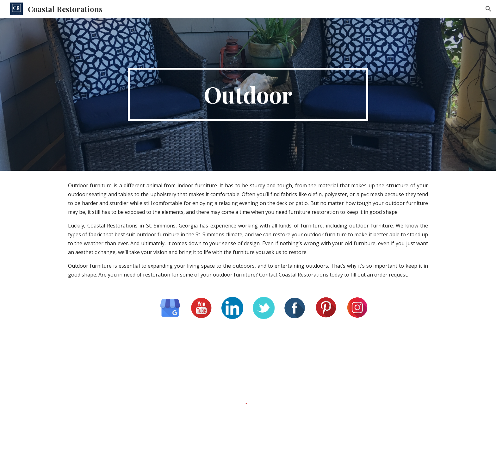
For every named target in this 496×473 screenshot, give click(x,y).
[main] (248, 94)
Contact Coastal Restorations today (301, 274)
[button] (488, 8)
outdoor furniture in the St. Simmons (181, 234)
